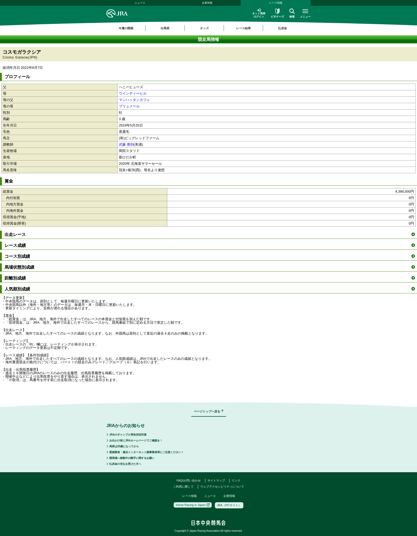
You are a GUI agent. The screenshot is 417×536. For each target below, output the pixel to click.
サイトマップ (216, 480)
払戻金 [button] (282, 28)
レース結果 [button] (243, 28)
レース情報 (275, 2)
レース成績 (210, 245)
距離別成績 (210, 278)
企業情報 (207, 2)
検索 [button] (292, 13)
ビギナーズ (277, 13)
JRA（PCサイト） (229, 505)
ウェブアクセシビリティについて (222, 486)
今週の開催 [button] (126, 28)
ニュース (140, 2)
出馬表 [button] (165, 28)
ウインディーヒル (133, 93)
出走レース (210, 234)
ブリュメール (129, 106)
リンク (236, 480)
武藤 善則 (126, 144)
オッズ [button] (204, 28)
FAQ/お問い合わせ (189, 480)
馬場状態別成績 (210, 267)
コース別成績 (210, 256)
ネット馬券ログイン (258, 13)
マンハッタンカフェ (134, 100)
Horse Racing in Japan (192, 505)
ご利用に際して (183, 486)
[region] (208, 28)
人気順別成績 (210, 289)
